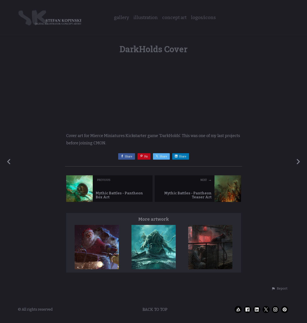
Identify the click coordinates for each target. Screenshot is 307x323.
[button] (279, 288)
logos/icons (203, 17)
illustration (145, 17)
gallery (121, 17)
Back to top (155, 309)
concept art (174, 17)
